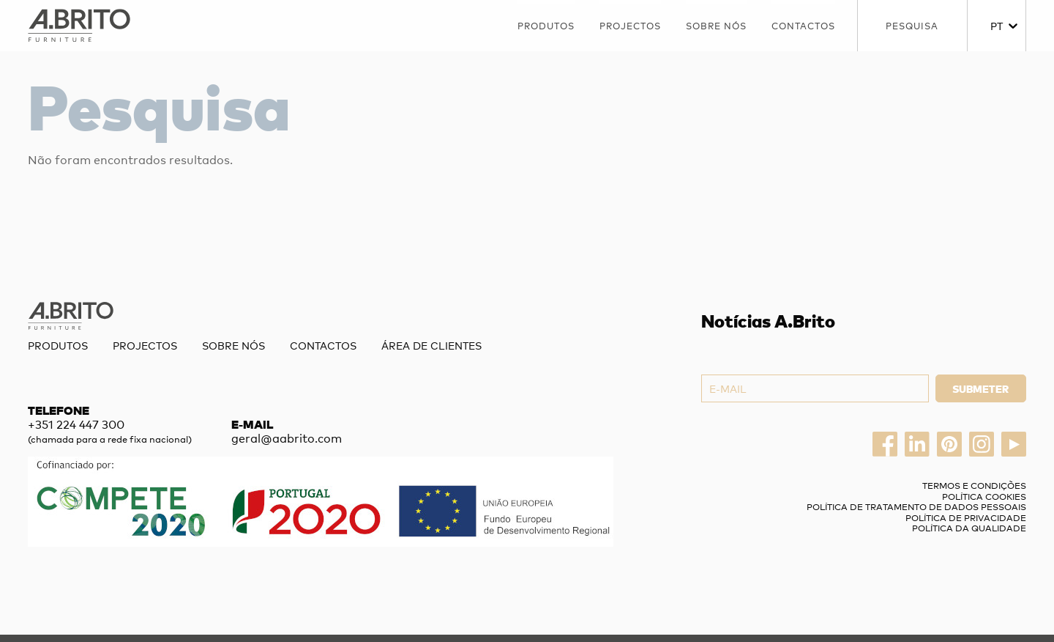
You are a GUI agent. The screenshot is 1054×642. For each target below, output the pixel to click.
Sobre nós (716, 26)
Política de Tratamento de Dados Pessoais (916, 506)
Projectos (630, 26)
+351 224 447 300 (76, 424)
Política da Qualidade (969, 528)
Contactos (803, 26)
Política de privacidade (965, 517)
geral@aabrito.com (286, 437)
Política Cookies (984, 496)
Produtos (546, 26)
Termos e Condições (974, 485)
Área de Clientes (431, 345)
